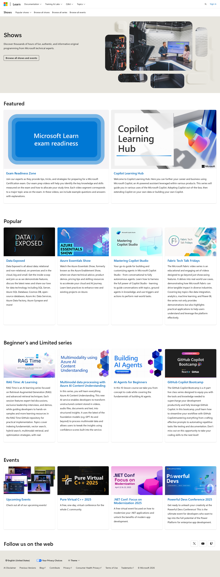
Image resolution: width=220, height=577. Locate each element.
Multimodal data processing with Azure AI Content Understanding (82, 383)
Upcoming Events (18, 499)
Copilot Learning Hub (129, 173)
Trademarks (126, 567)
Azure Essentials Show (75, 260)
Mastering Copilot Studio (131, 260)
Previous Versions (28, 567)
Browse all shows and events (21, 58)
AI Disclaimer (10, 567)
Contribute (55, 567)
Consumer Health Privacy (88, 567)
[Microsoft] (6, 4)
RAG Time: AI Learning (21, 382)
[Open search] (206, 4)
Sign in (213, 3)
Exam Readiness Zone (21, 173)
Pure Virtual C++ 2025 (75, 499)
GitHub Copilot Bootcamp (185, 382)
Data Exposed (15, 260)
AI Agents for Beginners (130, 382)
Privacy (66, 567)
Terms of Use (112, 567)
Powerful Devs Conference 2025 (190, 499)
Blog (42, 567)
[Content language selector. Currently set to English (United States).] (18, 560)
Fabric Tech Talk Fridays (184, 260)
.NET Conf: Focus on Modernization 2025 (128, 501)
